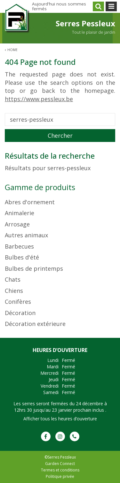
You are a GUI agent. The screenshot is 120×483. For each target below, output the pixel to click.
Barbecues (19, 246)
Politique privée (60, 476)
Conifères (18, 301)
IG (60, 436)
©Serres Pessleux (60, 457)
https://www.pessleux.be (39, 99)
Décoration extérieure (35, 324)
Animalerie (19, 213)
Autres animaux (26, 235)
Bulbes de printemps (34, 268)
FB (46, 436)
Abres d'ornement (30, 202)
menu (111, 6)
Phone (74, 436)
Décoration (20, 313)
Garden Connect (60, 463)
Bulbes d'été (22, 257)
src (98, 6)
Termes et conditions (60, 470)
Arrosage (17, 224)
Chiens (14, 290)
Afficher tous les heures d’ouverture (60, 419)
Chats (12, 279)
